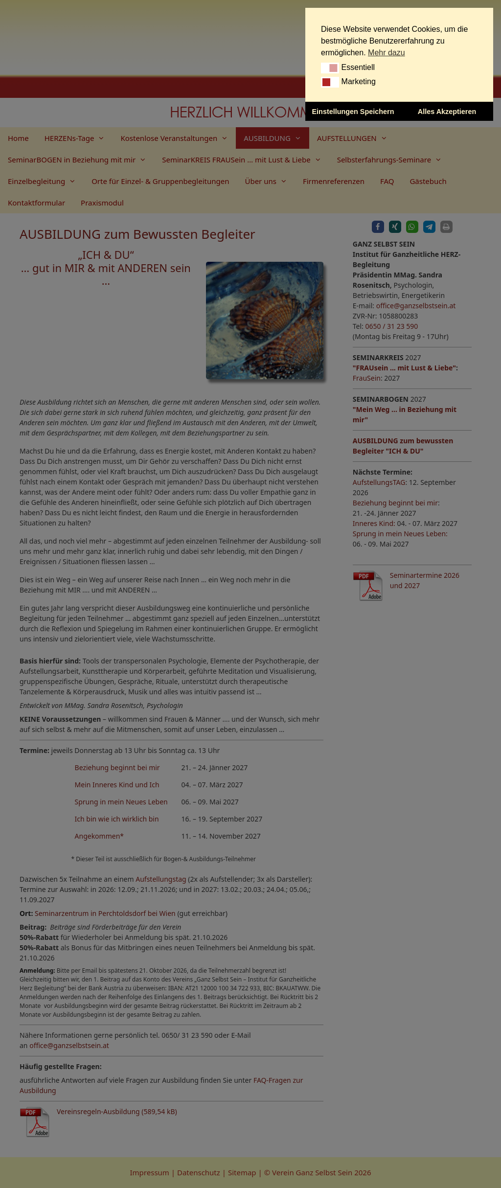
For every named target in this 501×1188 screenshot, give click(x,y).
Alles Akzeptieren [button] (447, 111)
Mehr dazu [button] (386, 52)
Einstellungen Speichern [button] (353, 111)
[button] (330, 68)
